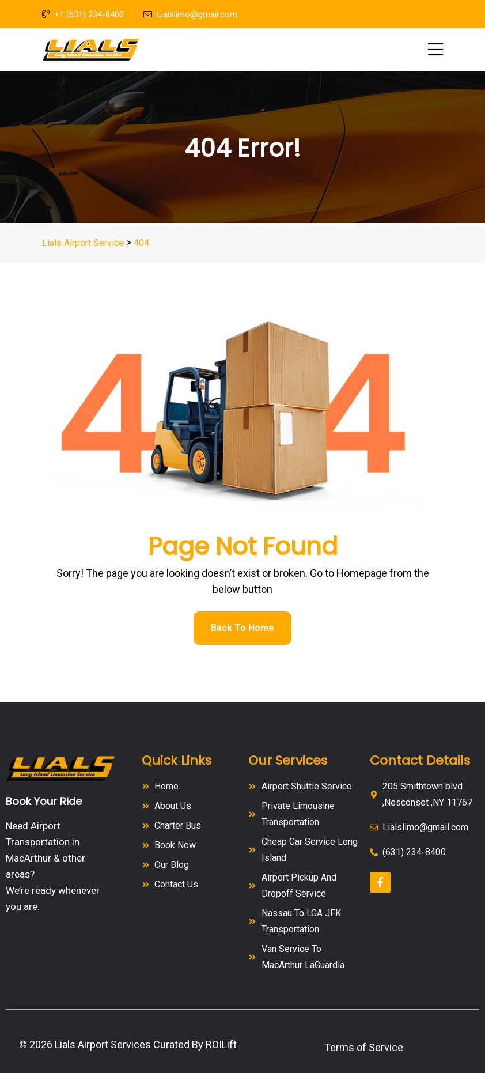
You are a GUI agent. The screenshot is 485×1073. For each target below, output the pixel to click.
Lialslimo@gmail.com (190, 14)
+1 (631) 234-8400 (83, 14)
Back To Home (242, 627)
